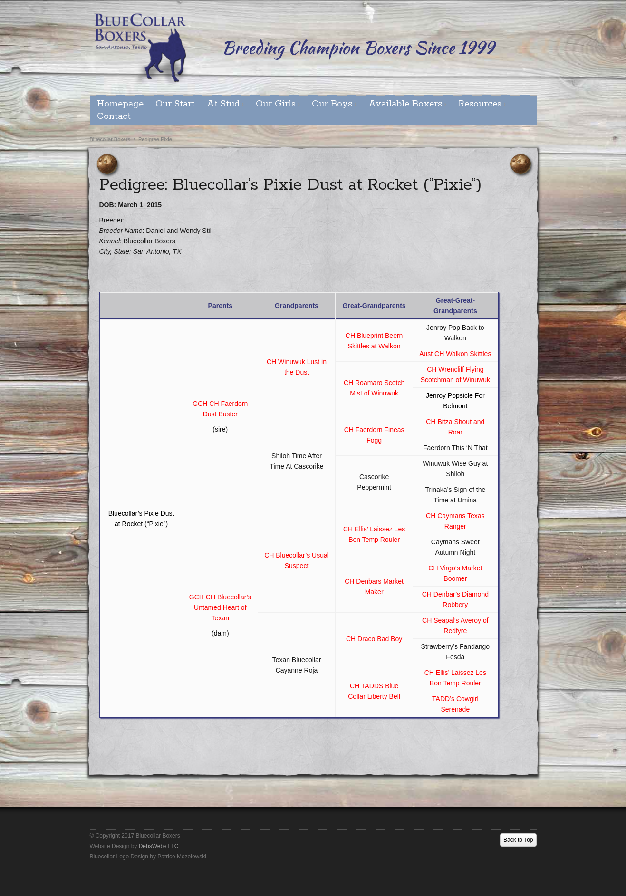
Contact (114, 116)
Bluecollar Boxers (110, 139)
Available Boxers (405, 104)
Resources (479, 104)
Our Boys (332, 104)
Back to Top (518, 840)
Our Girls (276, 104)
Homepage (120, 104)
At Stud (223, 104)
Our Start (175, 104)
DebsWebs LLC (159, 846)
